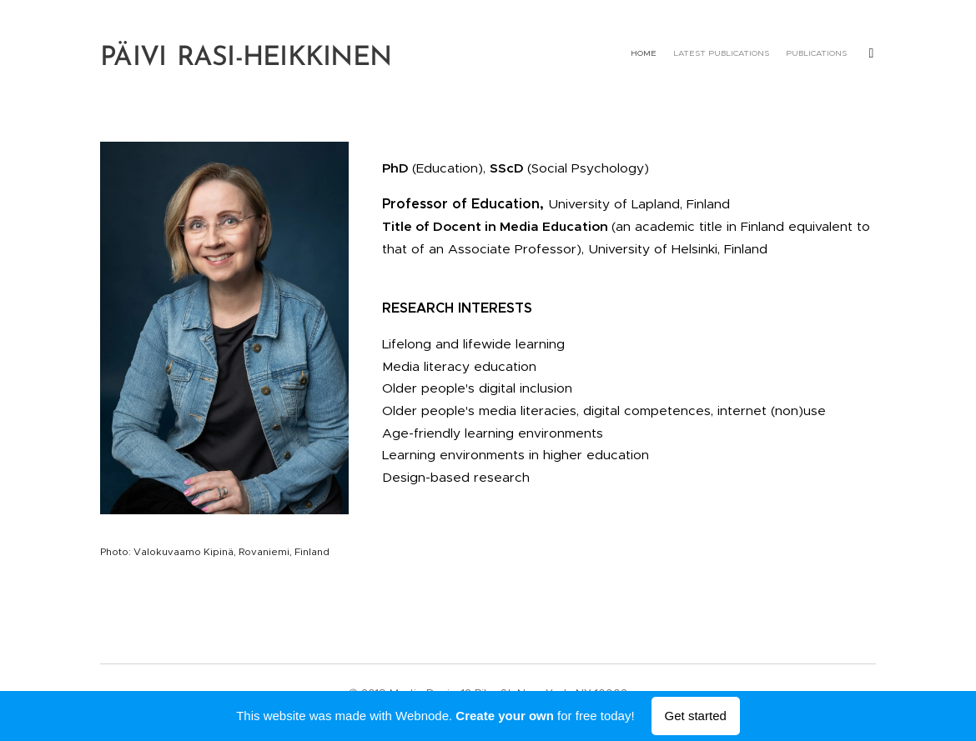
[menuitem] (744, 54)
